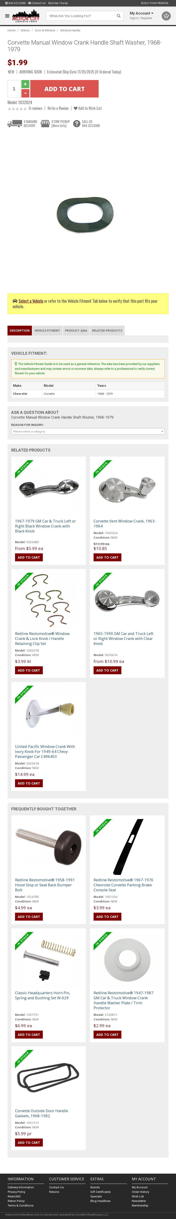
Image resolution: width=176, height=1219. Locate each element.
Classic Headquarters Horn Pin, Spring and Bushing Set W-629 (42, 995)
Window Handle (70, 30)
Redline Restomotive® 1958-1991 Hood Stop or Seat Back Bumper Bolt (45, 884)
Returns (54, 1192)
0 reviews (35, 108)
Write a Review (58, 108)
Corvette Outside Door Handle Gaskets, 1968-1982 (41, 1113)
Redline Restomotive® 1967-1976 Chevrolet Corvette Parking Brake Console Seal (123, 884)
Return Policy (16, 1201)
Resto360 (14, 1196)
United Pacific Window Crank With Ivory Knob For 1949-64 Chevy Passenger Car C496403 (45, 751)
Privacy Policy (16, 1192)
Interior (25, 30)
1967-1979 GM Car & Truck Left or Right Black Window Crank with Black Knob (45, 526)
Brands (95, 1187)
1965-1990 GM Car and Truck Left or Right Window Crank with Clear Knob (123, 638)
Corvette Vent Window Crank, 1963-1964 (125, 523)
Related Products (107, 330)
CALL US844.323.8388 (91, 123)
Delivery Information (21, 1187)
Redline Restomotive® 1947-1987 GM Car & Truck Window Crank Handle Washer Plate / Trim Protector (123, 1000)
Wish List (138, 1196)
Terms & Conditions (20, 1205)
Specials (96, 1196)
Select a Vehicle (31, 301)
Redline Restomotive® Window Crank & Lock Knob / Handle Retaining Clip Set (42, 638)
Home (11, 30)
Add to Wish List (88, 108)
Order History (140, 1192)
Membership (140, 1205)
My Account (140, 1187)
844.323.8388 (15, 3)
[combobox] (88, 431)
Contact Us (37, 3)
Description (20, 330)
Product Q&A (76, 330)
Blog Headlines (100, 1201)
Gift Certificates (100, 1192)
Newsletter (139, 1201)
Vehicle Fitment (47, 330)
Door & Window (45, 30)
